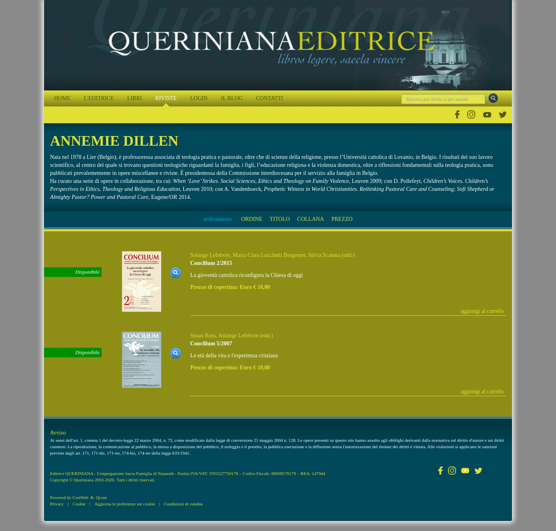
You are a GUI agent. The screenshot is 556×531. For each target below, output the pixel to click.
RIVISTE (166, 98)
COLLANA (310, 219)
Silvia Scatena (324, 255)
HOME (62, 98)
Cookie (78, 503)
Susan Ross (203, 336)
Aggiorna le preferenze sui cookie (124, 503)
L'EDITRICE (99, 98)
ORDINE (251, 219)
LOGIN (199, 98)
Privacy (57, 503)
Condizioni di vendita (183, 503)
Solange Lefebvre (210, 255)
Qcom (101, 497)
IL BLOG (231, 98)
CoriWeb (80, 497)
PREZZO (341, 219)
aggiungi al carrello (482, 311)
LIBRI (134, 98)
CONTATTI (269, 98)
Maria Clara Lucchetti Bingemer (269, 255)
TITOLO (280, 219)
